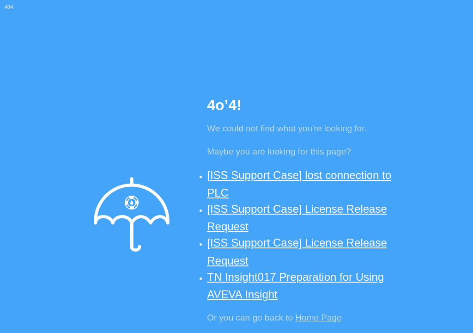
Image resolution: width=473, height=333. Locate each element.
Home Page (318, 317)
